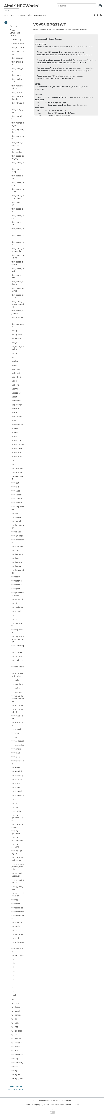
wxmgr (15, 1070)
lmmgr (15, 353)
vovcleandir (17, 498)
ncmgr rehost (18, 444)
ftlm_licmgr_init (17, 111)
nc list (14, 396)
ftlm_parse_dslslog (18, 170)
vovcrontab (17, 521)
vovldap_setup (17, 631)
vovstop (15, 899)
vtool (14, 995)
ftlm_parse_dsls (18, 164)
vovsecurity (17, 779)
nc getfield (16, 377)
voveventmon (18, 546)
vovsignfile (16, 811)
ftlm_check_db (17, 63)
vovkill (14, 615)
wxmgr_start (17, 1078)
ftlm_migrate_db (18, 131)
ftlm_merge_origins (18, 124)
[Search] (93, 6)
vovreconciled (18, 745)
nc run (14, 412)
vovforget (16, 576)
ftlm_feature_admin (17, 87)
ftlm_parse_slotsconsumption (18, 304)
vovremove (16, 749)
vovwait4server (18, 943)
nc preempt (17, 404)
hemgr (15, 330)
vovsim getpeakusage (17, 818)
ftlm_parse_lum (18, 243)
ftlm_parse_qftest (18, 270)
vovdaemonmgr (18, 526)
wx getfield (17, 1015)
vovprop (15, 733)
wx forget (16, 1011)
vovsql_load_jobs (17, 888)
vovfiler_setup (18, 554)
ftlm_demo (16, 75)
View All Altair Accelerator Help (15, 1088)
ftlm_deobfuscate (17, 80)
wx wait (15, 1066)
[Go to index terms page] (97, 7)
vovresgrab (17, 757)
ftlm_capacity (17, 58)
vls (13, 460)
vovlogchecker (18, 661)
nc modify (16, 400)
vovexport (16, 550)
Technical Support (59, 1104)
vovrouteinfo (17, 771)
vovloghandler (18, 668)
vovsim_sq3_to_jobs (17, 852)
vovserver (16, 787)
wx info (15, 1026)
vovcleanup (17, 502)
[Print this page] (101, 15)
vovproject (16, 729)
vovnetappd (17, 692)
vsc (13, 959)
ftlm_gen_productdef (17, 98)
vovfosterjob (17, 580)
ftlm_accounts (18, 47)
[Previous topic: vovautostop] (95, 15)
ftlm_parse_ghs (17, 203)
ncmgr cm (16, 440)
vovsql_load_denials (18, 881)
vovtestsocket (18, 922)
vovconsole (16, 517)
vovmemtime (17, 684)
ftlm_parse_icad (17, 223)
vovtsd (14, 930)
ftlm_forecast (17, 92)
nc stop (15, 420)
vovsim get (16, 832)
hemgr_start (17, 334)
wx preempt (17, 1042)
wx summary (17, 1062)
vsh (13, 963)
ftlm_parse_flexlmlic (18, 190)
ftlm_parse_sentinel (18, 290)
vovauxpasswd (40, 15)
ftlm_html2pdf (18, 104)
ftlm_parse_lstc (18, 237)
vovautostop (17, 472)
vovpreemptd (18, 705)
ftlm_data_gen (17, 70)
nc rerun (15, 408)
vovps (14, 737)
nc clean (15, 361)
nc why (15, 432)
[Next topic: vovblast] (98, 15)
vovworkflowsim (18, 950)
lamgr (14, 342)
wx (13, 999)
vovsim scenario (15, 845)
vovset (14, 799)
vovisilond (16, 611)
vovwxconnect (18, 955)
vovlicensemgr (18, 647)
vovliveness (17, 652)
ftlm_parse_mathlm (18, 256)
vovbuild (15, 486)
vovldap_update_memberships (18, 639)
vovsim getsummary (17, 839)
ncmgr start (17, 452)
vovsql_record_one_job (18, 894)
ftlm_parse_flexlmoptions (18, 197)
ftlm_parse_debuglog (18, 157)
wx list (14, 1034)
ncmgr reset (17, 448)
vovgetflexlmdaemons (18, 594)
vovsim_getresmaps (17, 825)
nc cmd (15, 365)
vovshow (15, 807)
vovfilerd (15, 558)
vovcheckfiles (17, 494)
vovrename (17, 752)
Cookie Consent (73, 1104)
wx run (15, 1050)
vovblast (15, 483)
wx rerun (16, 1046)
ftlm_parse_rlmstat (17, 276)
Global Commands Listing (21, 15)
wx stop (15, 1058)
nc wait (15, 428)
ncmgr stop (17, 456)
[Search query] (76, 5)
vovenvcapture (18, 541)
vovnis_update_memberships (18, 699)
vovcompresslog (18, 508)
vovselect (16, 783)
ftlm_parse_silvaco (18, 296)
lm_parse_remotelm (18, 348)
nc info (15, 388)
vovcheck (16, 490)
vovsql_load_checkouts (18, 875)
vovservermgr (18, 795)
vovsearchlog (17, 775)
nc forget (16, 373)
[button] (8, 26)
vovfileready (17, 566)
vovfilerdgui (17, 562)
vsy (13, 987)
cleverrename (18, 43)
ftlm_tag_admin (18, 325)
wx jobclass (17, 1031)
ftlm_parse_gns (17, 210)
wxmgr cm (16, 1074)
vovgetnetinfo (18, 599)
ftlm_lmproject (18, 117)
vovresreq (16, 767)
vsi (13, 967)
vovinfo (15, 603)
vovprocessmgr (17, 724)
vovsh (14, 803)
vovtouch (16, 926)
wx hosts (15, 1023)
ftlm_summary (18, 319)
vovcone (15, 513)
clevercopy (16, 39)
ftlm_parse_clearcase (17, 144)
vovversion (16, 938)
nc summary (17, 424)
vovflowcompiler (18, 571)
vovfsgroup (17, 584)
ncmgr (14, 436)
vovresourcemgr (18, 762)
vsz (13, 991)
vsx (13, 983)
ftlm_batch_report (18, 53)
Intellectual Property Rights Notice (38, 1104)
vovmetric (16, 688)
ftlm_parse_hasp (18, 217)
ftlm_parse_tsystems (18, 312)
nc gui (14, 381)
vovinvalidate (17, 607)
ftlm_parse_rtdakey (17, 283)
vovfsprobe (17, 588)
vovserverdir (17, 791)
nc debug (16, 369)
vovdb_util (16, 531)
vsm (13, 971)
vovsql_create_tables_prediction (18, 867)
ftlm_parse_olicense (18, 263)
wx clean (15, 1003)
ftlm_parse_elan (18, 177)
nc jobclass (17, 393)
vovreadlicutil (18, 741)
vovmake (15, 680)
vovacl (14, 464)
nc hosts (15, 385)
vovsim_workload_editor (17, 859)
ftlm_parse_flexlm (18, 184)
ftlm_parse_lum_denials (18, 250)
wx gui (14, 1019)
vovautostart (17, 468)
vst (13, 979)
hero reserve (17, 338)
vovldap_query (18, 624)
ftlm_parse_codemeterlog (18, 150)
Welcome (14, 26)
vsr (13, 975)
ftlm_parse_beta (18, 137)
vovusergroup (18, 934)
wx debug (16, 1007)
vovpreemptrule (17, 717)
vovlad (14, 619)
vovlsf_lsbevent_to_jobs (17, 675)
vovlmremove (18, 656)
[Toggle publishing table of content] (5, 22)
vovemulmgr (17, 535)
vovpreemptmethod (18, 710)
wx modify (16, 1038)
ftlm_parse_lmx (18, 230)
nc (13, 357)
